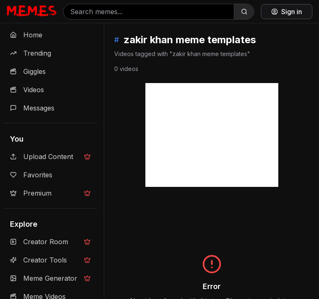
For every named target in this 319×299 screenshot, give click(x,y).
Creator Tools (50, 260)
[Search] (244, 11)
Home (26, 35)
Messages (32, 108)
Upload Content (50, 156)
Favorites (31, 175)
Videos (27, 90)
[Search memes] (149, 11)
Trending (30, 53)
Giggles (28, 71)
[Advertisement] (211, 135)
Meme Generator (50, 278)
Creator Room (50, 242)
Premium (50, 193)
